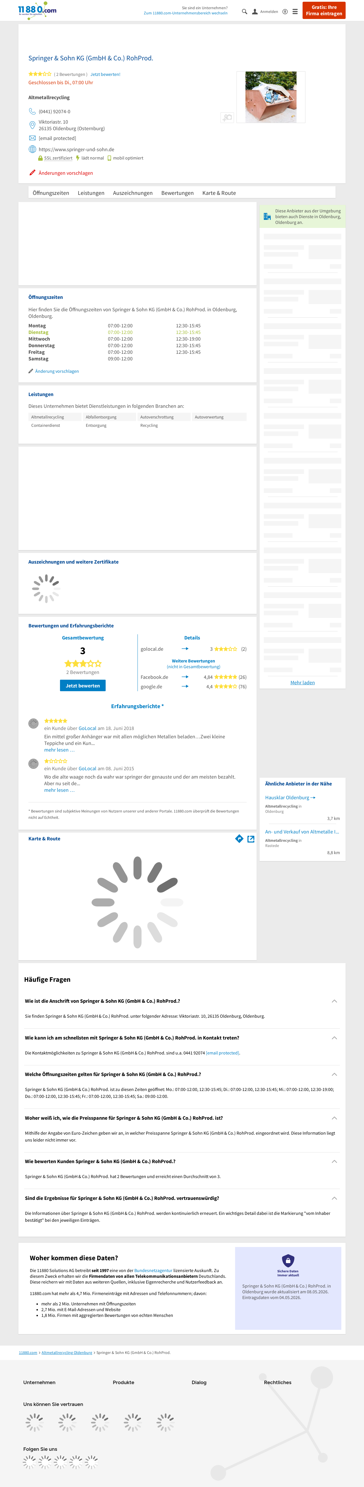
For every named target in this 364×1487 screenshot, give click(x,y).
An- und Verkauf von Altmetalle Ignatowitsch (302, 831)
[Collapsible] (334, 1001)
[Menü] (298, 11)
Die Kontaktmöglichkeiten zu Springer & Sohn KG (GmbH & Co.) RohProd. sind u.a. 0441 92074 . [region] (132, 1053)
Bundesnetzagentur (153, 1270)
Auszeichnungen (133, 192)
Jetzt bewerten (83, 685)
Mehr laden (303, 682)
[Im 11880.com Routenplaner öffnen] (239, 837)
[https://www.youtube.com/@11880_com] (91, 1462)
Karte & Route (219, 192)
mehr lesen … (59, 749)
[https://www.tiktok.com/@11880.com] (60, 1462)
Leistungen (91, 192)
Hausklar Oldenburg (287, 797)
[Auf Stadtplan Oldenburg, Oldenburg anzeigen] (250, 838)
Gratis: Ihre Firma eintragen (324, 10)
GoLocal (87, 728)
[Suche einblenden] (247, 11)
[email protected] (222, 1053)
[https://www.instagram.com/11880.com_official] (45, 1462)
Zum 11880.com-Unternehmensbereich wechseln (186, 13)
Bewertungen (177, 192)
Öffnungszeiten (51, 192)
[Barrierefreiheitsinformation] (287, 11)
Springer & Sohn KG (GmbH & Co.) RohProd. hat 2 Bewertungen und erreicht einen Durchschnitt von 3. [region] (123, 1176)
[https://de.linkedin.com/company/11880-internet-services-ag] (76, 1462)
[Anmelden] (267, 11)
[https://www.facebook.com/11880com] (29, 1462)
